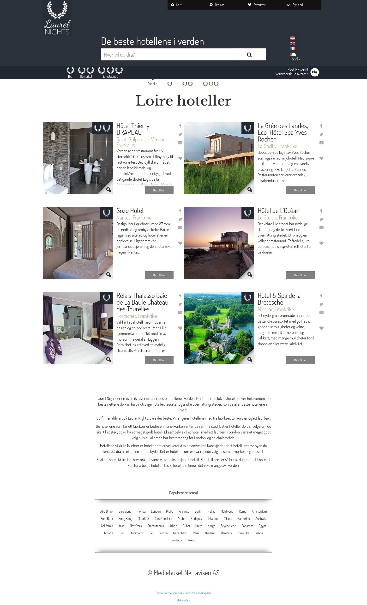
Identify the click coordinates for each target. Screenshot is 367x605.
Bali (151, 533)
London (156, 511)
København (180, 533)
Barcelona (125, 511)
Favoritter (257, 5)
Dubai (186, 526)
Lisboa (259, 533)
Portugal (177, 540)
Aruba (181, 518)
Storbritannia (155, 526)
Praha (170, 511)
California (107, 526)
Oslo (121, 533)
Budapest (197, 518)
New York (136, 526)
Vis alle (152, 84)
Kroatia (108, 533)
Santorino (244, 518)
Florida (141, 511)
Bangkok (226, 533)
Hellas (211, 511)
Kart (176, 5)
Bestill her (159, 190)
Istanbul (213, 518)
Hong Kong (125, 518)
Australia (260, 518)
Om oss (217, 5)
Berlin (198, 511)
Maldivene (227, 511)
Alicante (184, 511)
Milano (228, 518)
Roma (243, 511)
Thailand (210, 533)
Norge (211, 526)
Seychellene (228, 526)
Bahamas (247, 526)
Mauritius (144, 518)
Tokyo (191, 540)
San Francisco (163, 518)
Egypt (262, 526)
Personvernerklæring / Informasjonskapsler (183, 593)
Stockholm (136, 533)
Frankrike (243, 533)
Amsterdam (259, 511)
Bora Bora (107, 518)
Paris (196, 533)
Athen (173, 526)
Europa (163, 533)
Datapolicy (183, 600)
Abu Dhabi (106, 511)
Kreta (198, 526)
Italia (121, 526)
